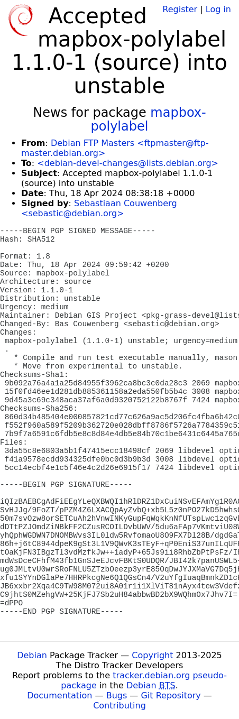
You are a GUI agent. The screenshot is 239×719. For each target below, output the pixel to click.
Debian (32, 655)
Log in (218, 9)
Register (179, 9)
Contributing (119, 705)
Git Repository (170, 695)
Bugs (116, 695)
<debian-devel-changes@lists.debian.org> (127, 163)
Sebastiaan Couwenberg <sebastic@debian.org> (99, 208)
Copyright (152, 655)
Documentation (59, 695)
